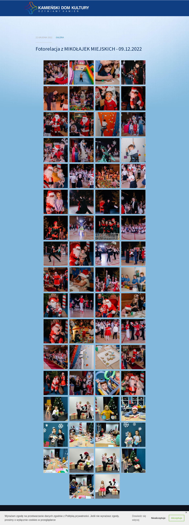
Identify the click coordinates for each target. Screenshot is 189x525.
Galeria (60, 37)
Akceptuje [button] (176, 518)
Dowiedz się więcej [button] (139, 518)
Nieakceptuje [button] (158, 518)
